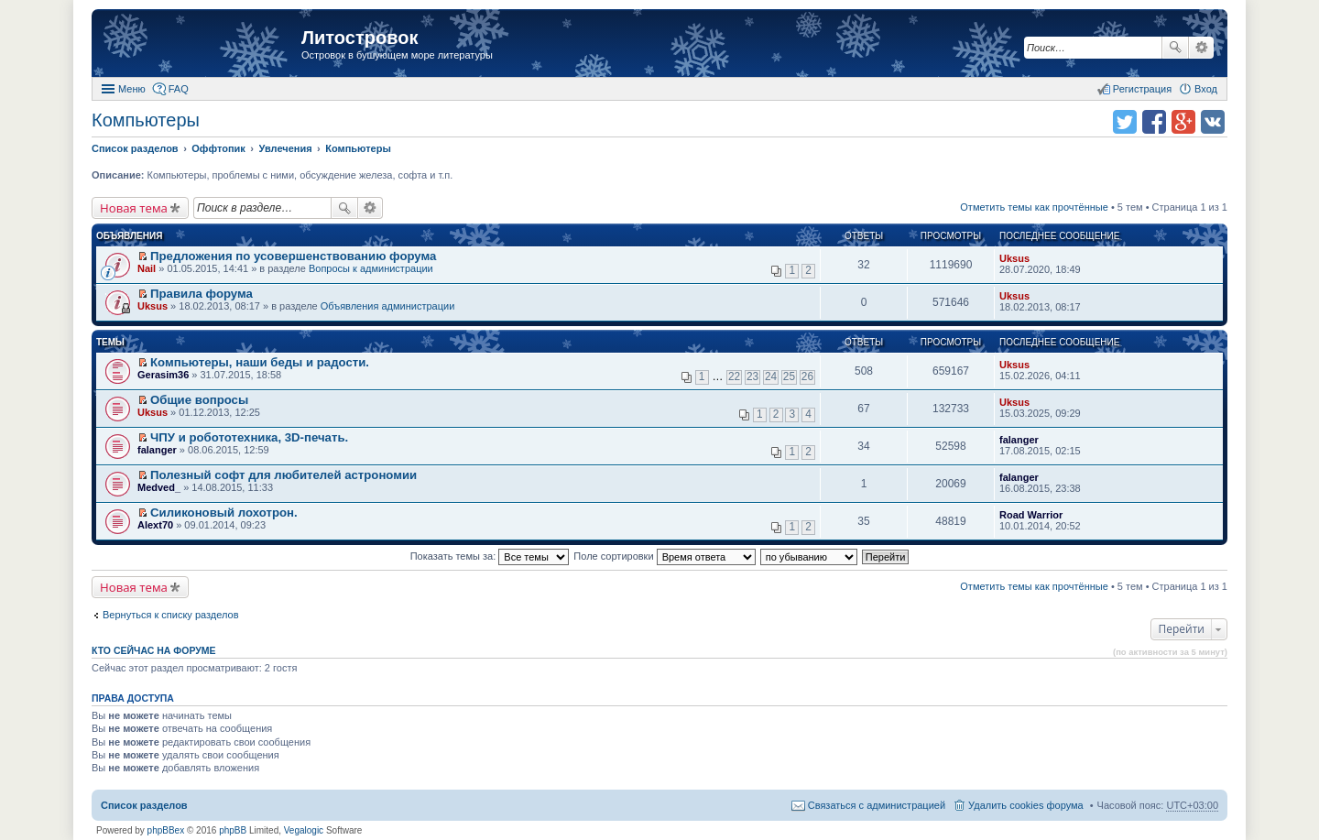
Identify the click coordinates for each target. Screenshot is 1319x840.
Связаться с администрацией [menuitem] (876, 805)
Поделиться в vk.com (1213, 122)
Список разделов (144, 805)
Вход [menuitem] (1205, 88)
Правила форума (201, 293)
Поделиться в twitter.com (1125, 122)
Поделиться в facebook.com (1154, 122)
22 (734, 376)
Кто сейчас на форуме (154, 650)
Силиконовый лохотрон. (224, 512)
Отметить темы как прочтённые (1034, 207)
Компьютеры (146, 120)
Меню (132, 88)
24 (771, 376)
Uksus (1014, 258)
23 (752, 376)
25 (789, 376)
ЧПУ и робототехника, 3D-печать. (249, 437)
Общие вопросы (199, 400)
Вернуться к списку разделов (170, 614)
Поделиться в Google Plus (1183, 122)
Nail (146, 268)
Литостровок (359, 37)
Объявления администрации (388, 305)
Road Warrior (1031, 514)
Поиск (1175, 48)
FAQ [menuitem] (179, 88)
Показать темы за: (490, 556)
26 (807, 376)
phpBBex (166, 830)
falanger (157, 449)
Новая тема (134, 208)
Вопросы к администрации (371, 268)
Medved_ (158, 487)
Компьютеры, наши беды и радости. (259, 362)
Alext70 (155, 524)
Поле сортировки (664, 556)
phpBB (232, 830)
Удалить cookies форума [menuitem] (1026, 805)
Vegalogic (303, 830)
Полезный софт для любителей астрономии (283, 475)
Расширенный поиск (1201, 48)
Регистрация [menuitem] (1142, 88)
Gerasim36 (163, 374)
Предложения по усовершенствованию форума (293, 256)
